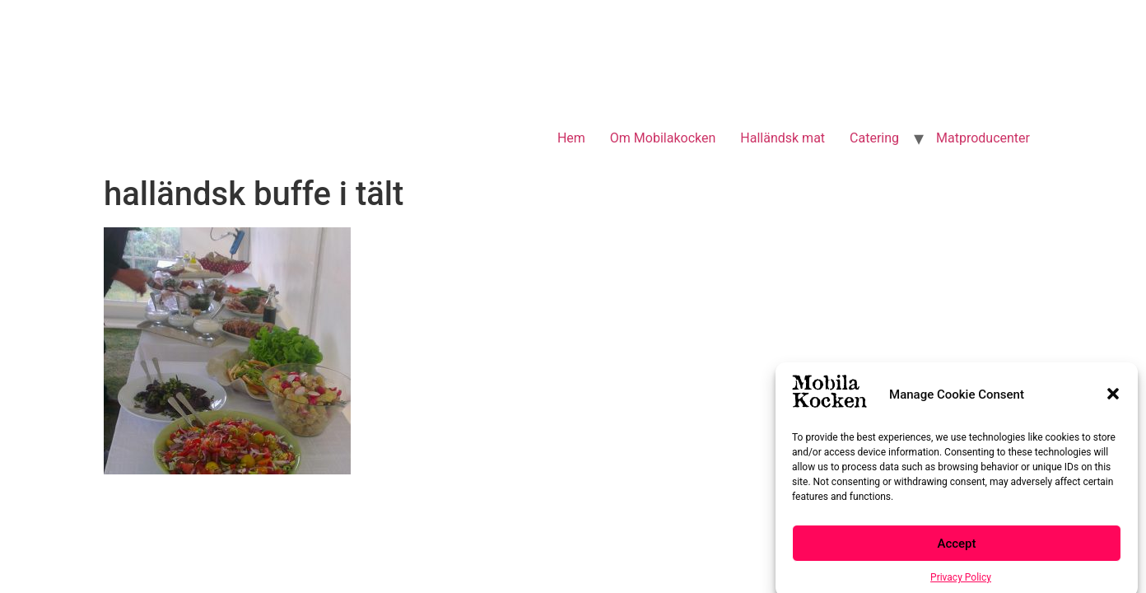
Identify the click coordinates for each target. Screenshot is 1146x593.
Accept (956, 547)
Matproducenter (983, 138)
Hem (571, 138)
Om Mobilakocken (662, 138)
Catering (874, 138)
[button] (1113, 398)
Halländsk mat (782, 138)
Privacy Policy (960, 581)
